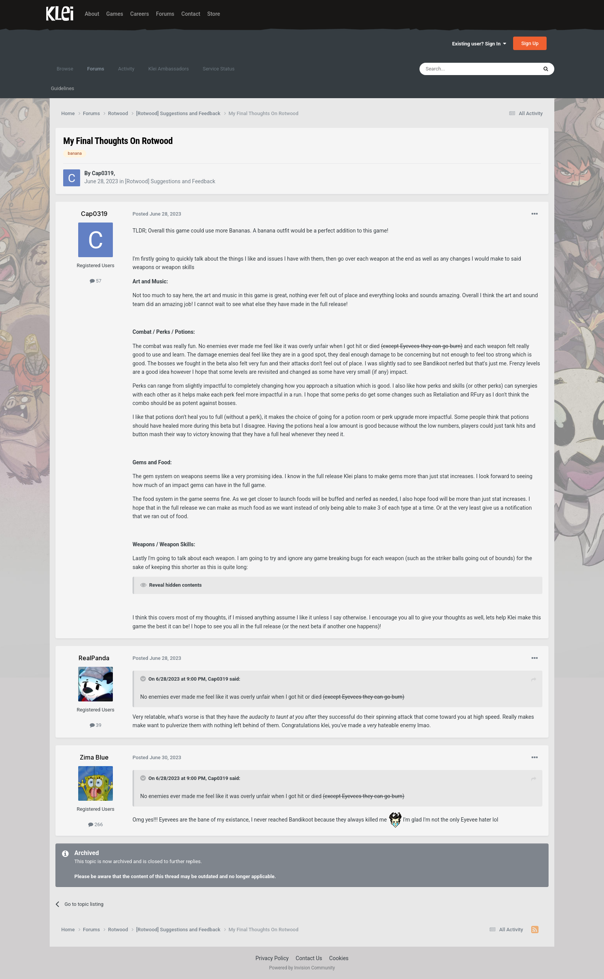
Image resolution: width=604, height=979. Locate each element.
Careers (139, 14)
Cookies (339, 958)
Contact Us (309, 958)
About (92, 14)
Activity (126, 69)
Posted (157, 214)
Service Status (219, 69)
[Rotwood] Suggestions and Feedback (170, 181)
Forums (165, 14)
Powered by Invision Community (302, 968)
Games (114, 14)
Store (213, 14)
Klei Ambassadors (168, 69)
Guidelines (62, 88)
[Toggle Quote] (143, 679)
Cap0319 (218, 679)
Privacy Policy (272, 958)
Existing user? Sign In (479, 44)
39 (96, 725)
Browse (65, 69)
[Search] (460, 69)
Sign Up (530, 43)
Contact (190, 14)
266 (95, 824)
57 (96, 281)
